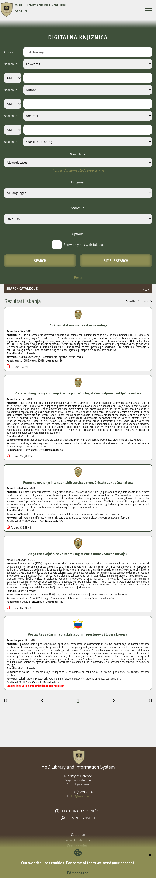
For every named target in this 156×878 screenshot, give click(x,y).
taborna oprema (94, 678)
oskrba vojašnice (89, 598)
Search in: (78, 208)
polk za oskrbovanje (29, 357)
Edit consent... (79, 873)
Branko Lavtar (21, 488)
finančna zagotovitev (18, 446)
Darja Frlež (20, 399)
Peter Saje (19, 331)
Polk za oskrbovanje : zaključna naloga (78, 325)
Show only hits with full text (84, 245)
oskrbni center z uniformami (114, 517)
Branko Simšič (21, 560)
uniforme (38, 517)
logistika (62, 357)
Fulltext (15, 367)
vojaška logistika (39, 443)
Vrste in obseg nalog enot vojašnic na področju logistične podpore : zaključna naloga (78, 393)
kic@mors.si (80, 796)
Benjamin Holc (22, 640)
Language (78, 182)
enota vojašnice (38, 446)
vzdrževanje (94, 443)
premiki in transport (75, 443)
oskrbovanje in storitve (56, 678)
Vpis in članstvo (81, 818)
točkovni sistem (90, 517)
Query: (9, 52)
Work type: (78, 154)
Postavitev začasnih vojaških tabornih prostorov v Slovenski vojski (78, 634)
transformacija (49, 357)
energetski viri (76, 678)
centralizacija (76, 357)
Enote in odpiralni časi (81, 811)
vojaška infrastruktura (137, 443)
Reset (78, 278)
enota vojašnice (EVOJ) (31, 598)
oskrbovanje (55, 443)
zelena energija (112, 678)
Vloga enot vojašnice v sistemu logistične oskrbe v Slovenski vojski (78, 553)
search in (10, 64)
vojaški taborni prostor (31, 678)
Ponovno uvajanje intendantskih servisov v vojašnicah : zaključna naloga (78, 482)
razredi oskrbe (106, 598)
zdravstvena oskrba (112, 443)
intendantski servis (54, 517)
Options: (78, 234)
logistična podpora (55, 598)
